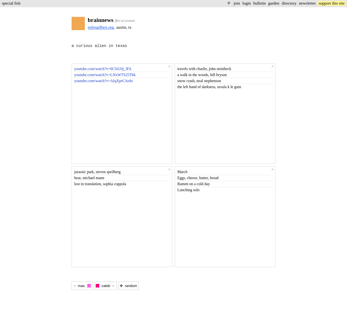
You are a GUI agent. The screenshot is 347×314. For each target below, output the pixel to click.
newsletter (307, 3)
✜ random (128, 286)
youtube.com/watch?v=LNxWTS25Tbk (105, 75)
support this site (332, 3)
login (246, 3)
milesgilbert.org (101, 27)
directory (289, 3)
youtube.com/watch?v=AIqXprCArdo (103, 81)
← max (82, 286)
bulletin (259, 3)
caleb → (105, 286)
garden (273, 3)
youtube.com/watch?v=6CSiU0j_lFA (103, 69)
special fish (11, 3)
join (237, 3)
